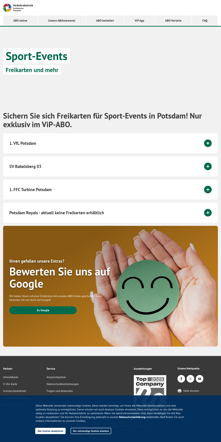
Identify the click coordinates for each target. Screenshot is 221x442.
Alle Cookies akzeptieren (50, 430)
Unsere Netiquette (188, 368)
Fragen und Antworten (60, 391)
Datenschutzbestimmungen (63, 384)
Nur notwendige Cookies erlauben (91, 430)
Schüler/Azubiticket (14, 391)
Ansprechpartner (56, 377)
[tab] (110, 143)
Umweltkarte (10, 377)
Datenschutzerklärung (132, 417)
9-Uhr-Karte (10, 384)
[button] (62, 21)
